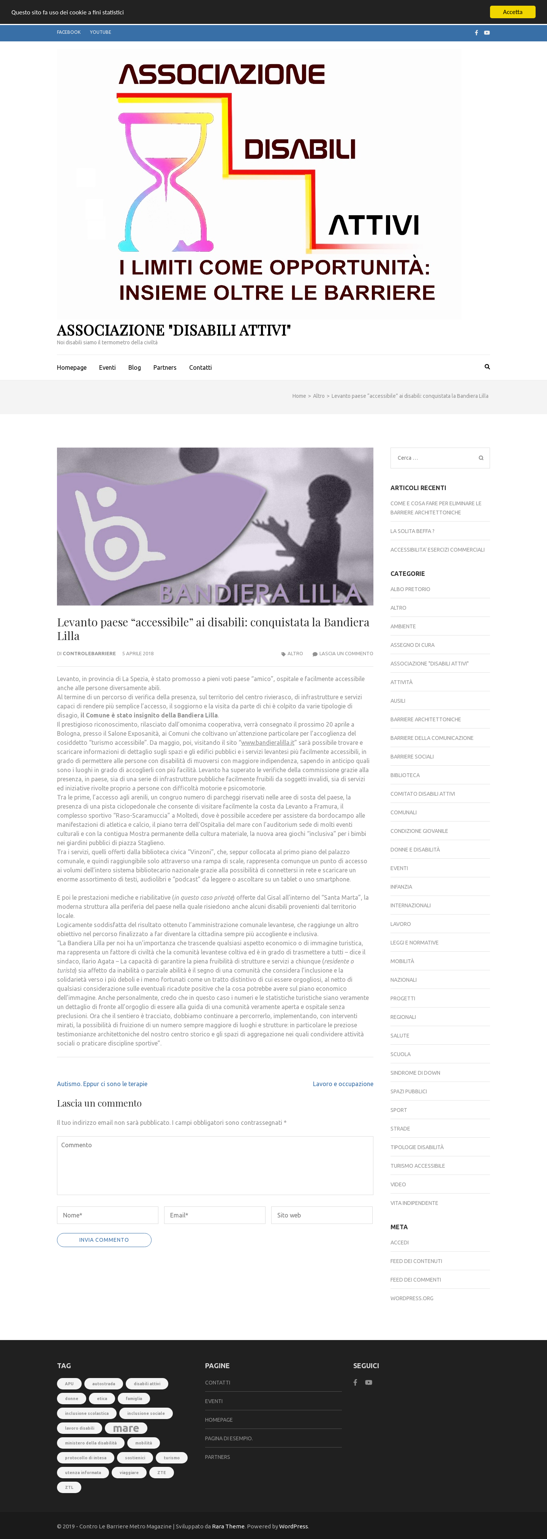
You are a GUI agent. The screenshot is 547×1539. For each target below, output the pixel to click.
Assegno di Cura (412, 645)
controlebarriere (89, 653)
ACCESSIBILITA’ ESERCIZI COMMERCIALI (437, 550)
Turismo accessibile (417, 1166)
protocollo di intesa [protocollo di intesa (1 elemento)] (85, 1457)
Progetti (402, 998)
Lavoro (400, 924)
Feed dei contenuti (416, 1261)
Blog (134, 367)
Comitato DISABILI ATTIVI (422, 794)
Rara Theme (228, 1526)
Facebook (69, 32)
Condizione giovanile (419, 831)
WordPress (293, 1526)
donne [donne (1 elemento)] (71, 1398)
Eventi (107, 367)
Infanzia (401, 887)
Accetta (512, 12)
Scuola (400, 1054)
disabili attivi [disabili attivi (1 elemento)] (147, 1383)
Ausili (397, 701)
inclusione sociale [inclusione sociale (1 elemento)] (146, 1413)
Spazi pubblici (408, 1091)
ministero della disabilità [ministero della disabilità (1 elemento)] (91, 1443)
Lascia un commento (346, 653)
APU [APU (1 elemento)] (69, 1383)
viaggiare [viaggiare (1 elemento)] (129, 1472)
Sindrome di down (415, 1073)
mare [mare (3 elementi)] (126, 1428)
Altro (295, 653)
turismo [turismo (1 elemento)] (172, 1457)
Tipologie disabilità (417, 1147)
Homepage (72, 367)
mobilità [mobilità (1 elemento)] (143, 1443)
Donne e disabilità (415, 850)
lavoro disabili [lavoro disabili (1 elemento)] (79, 1428)
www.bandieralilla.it (267, 742)
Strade (400, 1129)
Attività (401, 682)
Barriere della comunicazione (432, 738)
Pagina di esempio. (229, 1438)
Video (398, 1184)
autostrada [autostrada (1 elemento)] (103, 1383)
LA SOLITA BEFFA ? (412, 531)
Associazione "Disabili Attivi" (174, 329)
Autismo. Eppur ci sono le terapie (102, 1083)
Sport (398, 1110)
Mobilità (402, 961)
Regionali (403, 1017)
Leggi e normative (414, 943)
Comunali (403, 812)
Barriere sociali (412, 757)
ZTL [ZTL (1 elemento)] (69, 1487)
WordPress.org (411, 1298)
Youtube (100, 32)
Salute (399, 1036)
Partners (165, 367)
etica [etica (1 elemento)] (102, 1398)
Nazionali (403, 980)
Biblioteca (405, 775)
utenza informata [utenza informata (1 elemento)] (83, 1472)
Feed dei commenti (415, 1280)
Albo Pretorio (410, 589)
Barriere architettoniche (425, 719)
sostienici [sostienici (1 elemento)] (135, 1457)
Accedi (399, 1242)
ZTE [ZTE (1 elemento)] (161, 1472)
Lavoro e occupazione (343, 1083)
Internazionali (410, 905)
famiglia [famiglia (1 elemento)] (134, 1398)
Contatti (200, 367)
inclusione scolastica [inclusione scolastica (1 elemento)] (87, 1413)
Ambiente (403, 626)
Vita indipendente (414, 1203)
